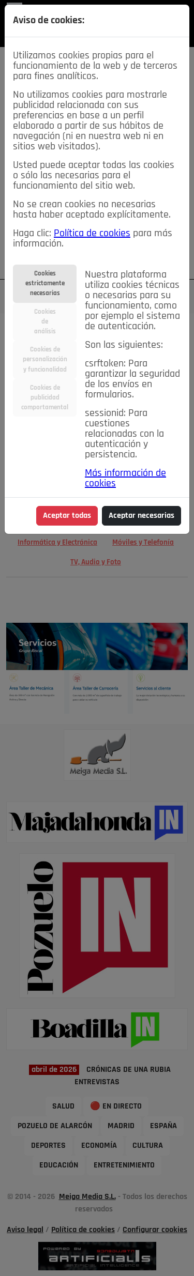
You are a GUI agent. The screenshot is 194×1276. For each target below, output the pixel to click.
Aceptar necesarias (141, 516)
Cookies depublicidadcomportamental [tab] (44, 398)
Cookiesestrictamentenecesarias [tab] (45, 283)
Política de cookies (92, 233)
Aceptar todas (67, 516)
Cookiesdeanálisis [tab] (45, 322)
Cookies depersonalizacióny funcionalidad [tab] (45, 359)
